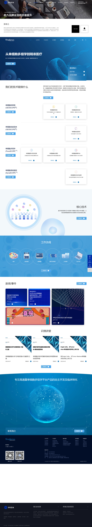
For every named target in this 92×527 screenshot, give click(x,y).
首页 (30, 2)
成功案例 (35, 2)
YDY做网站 (16, 525)
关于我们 (60, 2)
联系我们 (72, 2)
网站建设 (42, 2)
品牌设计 (48, 2)
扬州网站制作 (27, 525)
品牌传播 (54, 2)
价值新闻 (66, 2)
